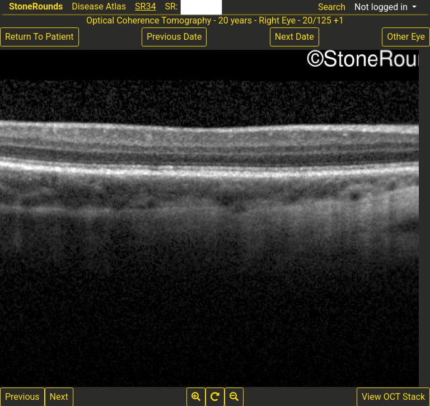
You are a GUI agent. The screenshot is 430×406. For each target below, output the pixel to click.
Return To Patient (39, 36)
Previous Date (174, 36)
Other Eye (406, 36)
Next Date (294, 36)
